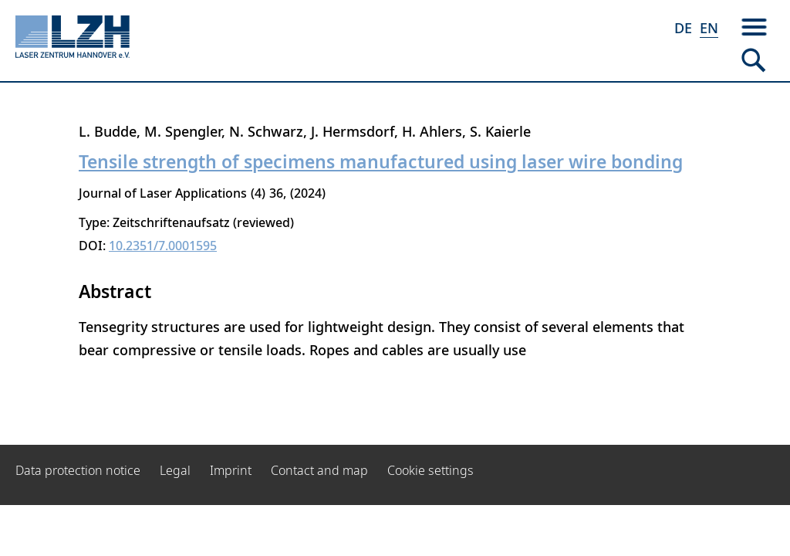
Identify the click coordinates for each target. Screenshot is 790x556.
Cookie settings (430, 470)
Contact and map (319, 470)
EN (709, 28)
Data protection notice (77, 470)
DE (683, 28)
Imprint (231, 470)
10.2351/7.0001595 (163, 245)
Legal (175, 470)
